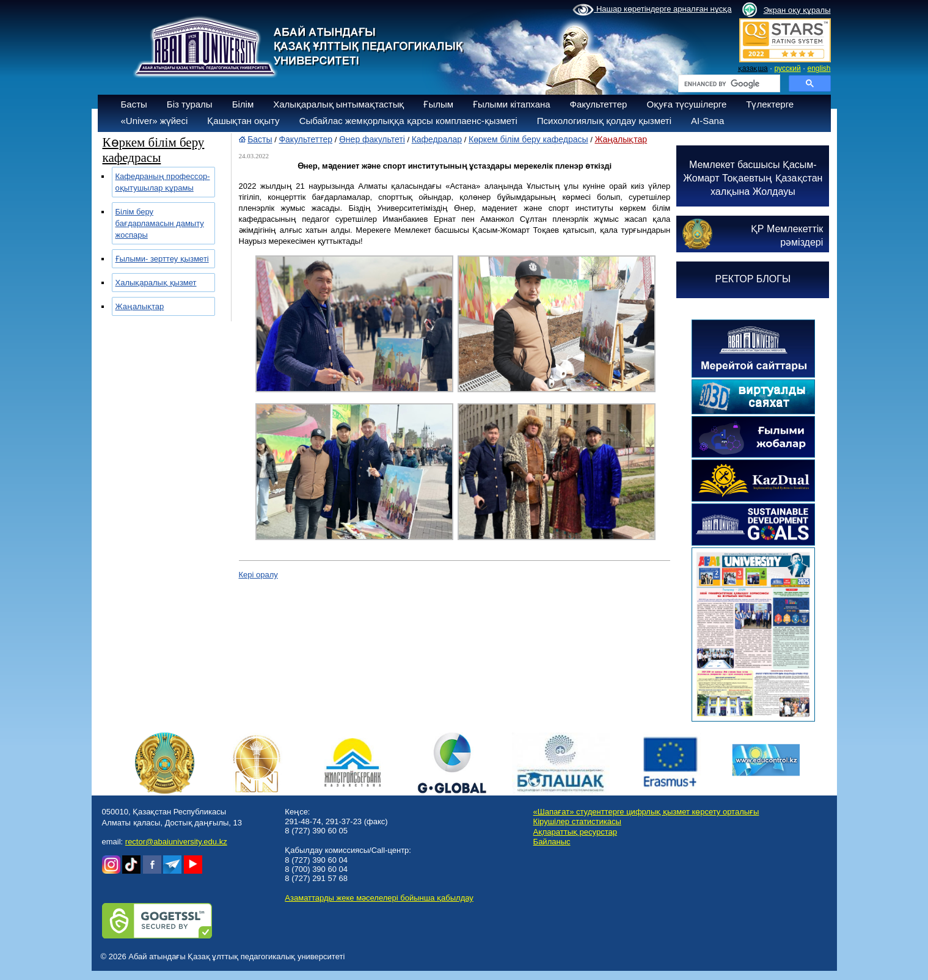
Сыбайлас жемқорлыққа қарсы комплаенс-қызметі (408, 120)
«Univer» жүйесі (154, 120)
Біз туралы (190, 104)
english (818, 68)
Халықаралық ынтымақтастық (338, 104)
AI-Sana (707, 120)
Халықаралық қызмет (156, 282)
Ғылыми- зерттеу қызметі (162, 258)
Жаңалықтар (139, 306)
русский (788, 68)
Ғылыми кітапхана (511, 104)
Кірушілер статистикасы (577, 821)
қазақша (753, 68)
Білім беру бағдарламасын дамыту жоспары (159, 223)
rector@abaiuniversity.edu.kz (176, 841)
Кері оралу (258, 574)
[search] (728, 83)
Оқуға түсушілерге (686, 104)
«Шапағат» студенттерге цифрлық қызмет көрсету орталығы (646, 811)
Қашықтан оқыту (243, 120)
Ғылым (438, 104)
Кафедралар (437, 139)
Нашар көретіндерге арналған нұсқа (651, 10)
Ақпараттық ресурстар (575, 831)
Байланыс (552, 841)
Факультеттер (598, 104)
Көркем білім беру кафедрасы (528, 139)
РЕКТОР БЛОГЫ (753, 279)
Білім (243, 104)
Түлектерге (770, 104)
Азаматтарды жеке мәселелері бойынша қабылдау (379, 897)
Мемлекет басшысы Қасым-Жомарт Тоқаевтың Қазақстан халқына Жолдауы (752, 178)
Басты (134, 104)
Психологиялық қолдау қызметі (604, 120)
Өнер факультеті (372, 139)
